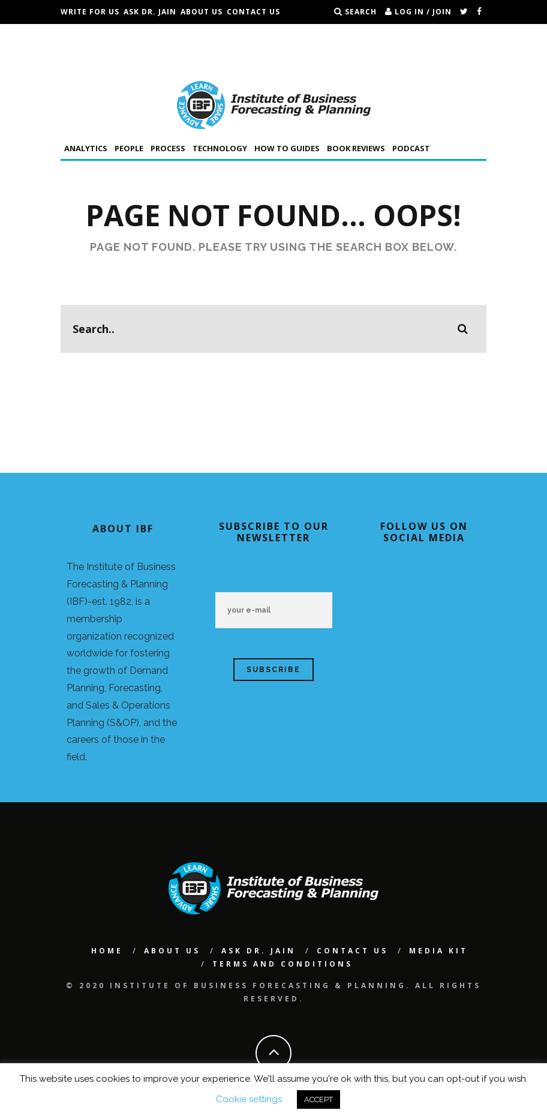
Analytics (85, 148)
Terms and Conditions (113, 60)
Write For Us (90, 12)
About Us (202, 12)
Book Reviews (356, 148)
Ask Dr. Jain (150, 12)
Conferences (146, 36)
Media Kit (438, 951)
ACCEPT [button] (318, 1099)
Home (107, 951)
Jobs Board (86, 36)
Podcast (411, 148)
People (129, 148)
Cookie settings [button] (249, 1099)
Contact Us (253, 12)
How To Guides (287, 148)
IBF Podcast (207, 36)
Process (168, 148)
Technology (220, 148)
